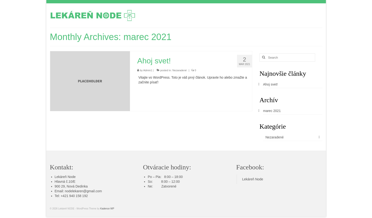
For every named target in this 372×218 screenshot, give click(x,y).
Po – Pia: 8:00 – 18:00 (165, 177)
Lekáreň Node (65, 177)
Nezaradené (180, 70)
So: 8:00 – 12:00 (164, 181)
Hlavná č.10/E (65, 181)
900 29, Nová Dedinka (71, 186)
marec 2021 (272, 111)
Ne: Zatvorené (162, 186)
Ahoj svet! (270, 84)
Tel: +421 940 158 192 (71, 196)
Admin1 (147, 70)
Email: (60, 191)
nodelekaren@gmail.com (83, 191)
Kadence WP (107, 208)
